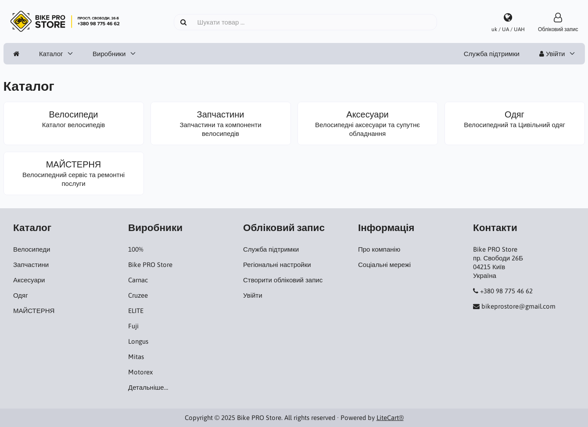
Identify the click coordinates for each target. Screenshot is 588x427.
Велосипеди (31, 249)
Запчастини (31, 264)
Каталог (51, 53)
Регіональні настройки (277, 264)
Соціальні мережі (384, 264)
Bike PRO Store (150, 264)
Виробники (109, 53)
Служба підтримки (492, 53)
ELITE (135, 310)
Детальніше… (148, 387)
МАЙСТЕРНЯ (33, 310)
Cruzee (138, 295)
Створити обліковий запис (283, 280)
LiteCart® (390, 417)
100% (135, 249)
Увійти (552, 53)
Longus (138, 341)
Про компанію (379, 249)
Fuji (133, 326)
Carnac (138, 280)
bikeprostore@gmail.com (518, 306)
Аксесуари (29, 280)
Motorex (140, 372)
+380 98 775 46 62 (506, 291)
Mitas (136, 356)
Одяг (20, 295)
